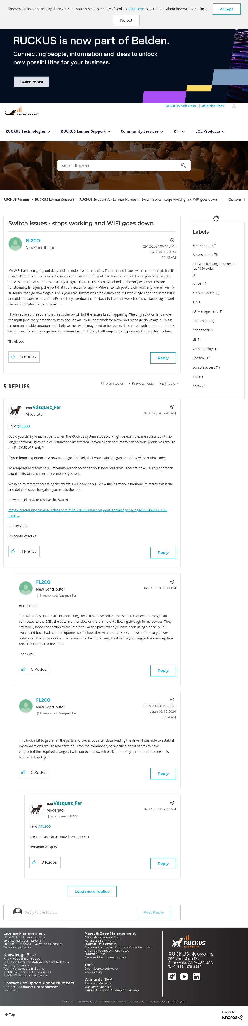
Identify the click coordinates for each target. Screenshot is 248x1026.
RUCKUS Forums (16, 199)
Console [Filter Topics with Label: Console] (199, 358)
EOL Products (207, 131)
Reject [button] (126, 20)
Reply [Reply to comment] (163, 552)
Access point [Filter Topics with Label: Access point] (202, 245)
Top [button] (12, 1014)
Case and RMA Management (105, 957)
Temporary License (17, 947)
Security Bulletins (16, 965)
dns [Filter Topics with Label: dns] (195, 376)
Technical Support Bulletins (23, 968)
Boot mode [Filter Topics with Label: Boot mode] (201, 320)
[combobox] (124, 165)
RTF (177, 131)
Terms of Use (124, 1002)
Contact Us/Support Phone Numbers (31, 986)
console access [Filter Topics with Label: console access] (204, 367)
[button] (227, 9)
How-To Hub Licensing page (24, 937)
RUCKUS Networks (191, 954)
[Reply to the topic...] (80, 912)
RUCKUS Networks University (25, 975)
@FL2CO (23, 426)
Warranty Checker (98, 986)
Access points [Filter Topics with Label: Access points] (203, 254)
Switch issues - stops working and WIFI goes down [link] (179, 199)
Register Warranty (98, 983)
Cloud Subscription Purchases (107, 950)
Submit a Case (95, 954)
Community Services (140, 131)
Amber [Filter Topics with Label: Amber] (198, 283)
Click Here (136, 9)
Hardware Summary (100, 940)
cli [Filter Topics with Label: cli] (194, 339)
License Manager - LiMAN (22, 940)
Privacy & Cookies (142, 1002)
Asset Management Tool (102, 937)
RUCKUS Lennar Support (83, 131)
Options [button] (235, 199)
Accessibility (94, 972)
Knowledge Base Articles (21, 958)
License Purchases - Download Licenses (33, 944)
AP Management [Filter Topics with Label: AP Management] (205, 311)
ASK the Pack (213, 106)
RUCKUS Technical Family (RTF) (27, 972)
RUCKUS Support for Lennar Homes (107, 199)
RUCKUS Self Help (181, 106)
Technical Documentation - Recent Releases (36, 962)
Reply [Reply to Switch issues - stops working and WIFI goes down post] (163, 358)
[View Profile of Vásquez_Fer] (47, 407)
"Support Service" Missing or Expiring (112, 990)
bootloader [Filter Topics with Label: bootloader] (201, 330)
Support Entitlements (101, 944)
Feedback (10, 990)
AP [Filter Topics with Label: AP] (195, 302)
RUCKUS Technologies (26, 131)
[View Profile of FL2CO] (33, 240)
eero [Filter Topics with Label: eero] (196, 386)
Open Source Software (101, 968)
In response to (58, 596)
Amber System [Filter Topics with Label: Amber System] (204, 292)
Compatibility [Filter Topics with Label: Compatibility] (203, 348)
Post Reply (153, 912)
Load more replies (92, 891)
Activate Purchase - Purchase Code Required (118, 947)
